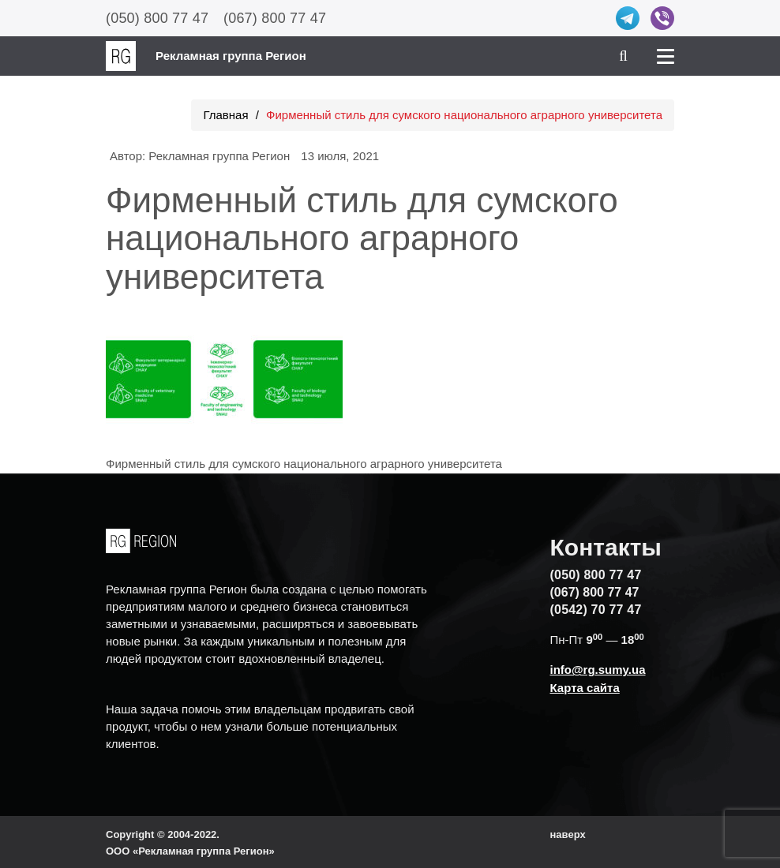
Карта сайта (585, 687)
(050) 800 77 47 (157, 18)
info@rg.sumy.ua (598, 669)
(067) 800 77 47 (274, 18)
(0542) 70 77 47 (596, 609)
